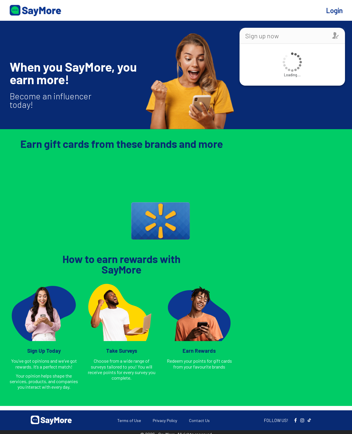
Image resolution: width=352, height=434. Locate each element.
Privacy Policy (165, 420)
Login (334, 10)
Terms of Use (129, 420)
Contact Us (199, 420)
